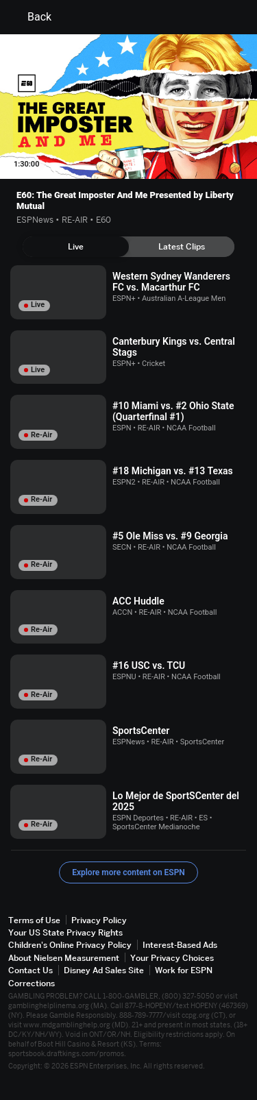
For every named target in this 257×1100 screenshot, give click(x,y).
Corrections (31, 983)
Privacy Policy (99, 920)
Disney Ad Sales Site (104, 970)
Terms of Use (34, 920)
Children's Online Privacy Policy (70, 945)
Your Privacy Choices (172, 958)
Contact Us (30, 970)
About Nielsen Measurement (63, 958)
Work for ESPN (183, 970)
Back (31, 17)
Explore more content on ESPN (128, 872)
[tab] (76, 246)
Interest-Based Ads (180, 945)
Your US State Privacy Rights (65, 932)
